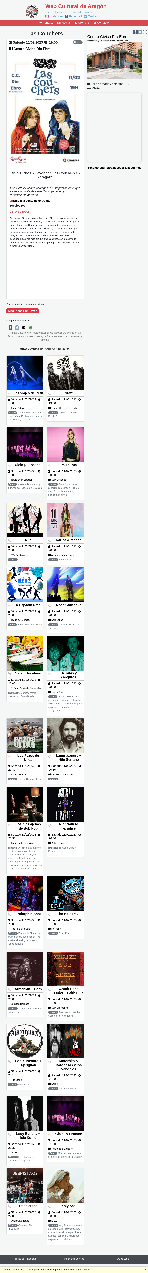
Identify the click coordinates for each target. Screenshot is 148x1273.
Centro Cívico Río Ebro (32, 49)
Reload (86, 1269)
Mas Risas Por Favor (22, 310)
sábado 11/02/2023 (28, 42)
